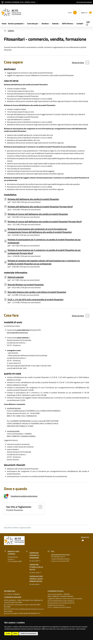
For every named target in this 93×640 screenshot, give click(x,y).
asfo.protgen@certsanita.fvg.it (17, 332)
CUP (88, 21)
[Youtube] (89, 12)
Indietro (9, 30)
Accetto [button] (8, 633)
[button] (39, 507)
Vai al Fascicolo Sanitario (84, 2)
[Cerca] (75, 12)
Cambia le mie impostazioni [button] (28, 633)
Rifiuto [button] (15, 633)
